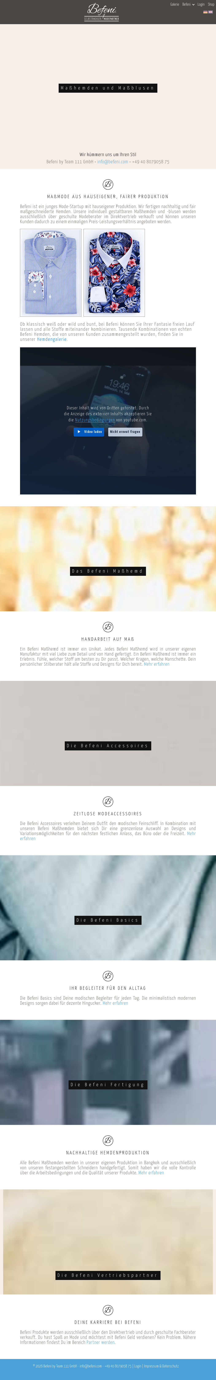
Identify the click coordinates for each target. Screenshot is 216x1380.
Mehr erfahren (157, 664)
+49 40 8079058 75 (150, 161)
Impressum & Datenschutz (161, 1366)
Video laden (93, 432)
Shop (211, 5)
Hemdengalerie (52, 339)
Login (201, 5)
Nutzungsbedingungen (95, 420)
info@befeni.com (112, 161)
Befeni (188, 5)
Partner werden (100, 1342)
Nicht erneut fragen (125, 432)
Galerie (174, 5)
